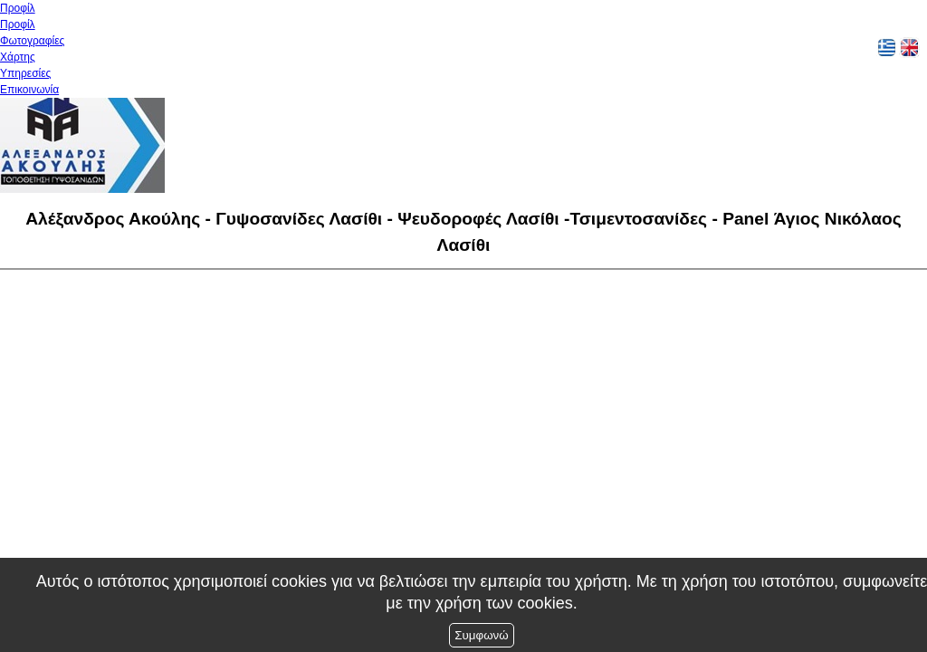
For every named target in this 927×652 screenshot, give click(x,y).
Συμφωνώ (481, 635)
